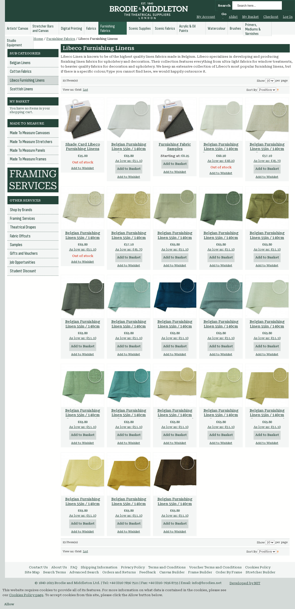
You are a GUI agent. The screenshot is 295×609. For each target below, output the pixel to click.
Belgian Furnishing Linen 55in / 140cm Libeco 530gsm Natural (267, 151)
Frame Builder (200, 572)
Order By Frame (229, 572)
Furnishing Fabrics (60, 39)
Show (261, 80)
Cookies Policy (257, 567)
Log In (288, 17)
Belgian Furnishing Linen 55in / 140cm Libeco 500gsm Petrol (175, 326)
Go (224, 14)
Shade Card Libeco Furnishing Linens (82, 146)
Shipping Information (99, 567)
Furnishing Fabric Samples (175, 146)
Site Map (32, 572)
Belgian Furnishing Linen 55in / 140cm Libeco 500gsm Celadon (221, 417)
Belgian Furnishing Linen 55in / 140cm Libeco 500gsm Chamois (128, 506)
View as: (68, 89)
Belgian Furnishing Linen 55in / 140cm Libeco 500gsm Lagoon (128, 417)
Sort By (251, 90)
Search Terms (54, 572)
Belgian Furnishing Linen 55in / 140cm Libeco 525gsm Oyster (221, 149)
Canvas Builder (172, 572)
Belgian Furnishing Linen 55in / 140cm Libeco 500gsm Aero (128, 326)
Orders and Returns (119, 572)
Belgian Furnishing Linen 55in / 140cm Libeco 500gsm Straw (82, 503)
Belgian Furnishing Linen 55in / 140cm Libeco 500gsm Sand (174, 415)
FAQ (73, 567)
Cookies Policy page (26, 595)
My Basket (250, 17)
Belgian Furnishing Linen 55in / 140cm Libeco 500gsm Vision (267, 237)
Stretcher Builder (260, 572)
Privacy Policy (133, 567)
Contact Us (38, 567)
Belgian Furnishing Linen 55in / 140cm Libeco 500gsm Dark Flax (267, 417)
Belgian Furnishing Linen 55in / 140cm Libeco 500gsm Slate (221, 326)
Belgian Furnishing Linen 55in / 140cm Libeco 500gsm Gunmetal (221, 240)
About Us (59, 567)
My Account (206, 17)
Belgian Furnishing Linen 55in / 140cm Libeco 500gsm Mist (82, 415)
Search (224, 5)
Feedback (147, 572)
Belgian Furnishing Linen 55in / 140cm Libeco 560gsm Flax (129, 237)
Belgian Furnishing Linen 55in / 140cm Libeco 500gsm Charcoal (82, 329)
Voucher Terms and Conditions (215, 567)
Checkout (270, 17)
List (85, 89)
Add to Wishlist (82, 168)
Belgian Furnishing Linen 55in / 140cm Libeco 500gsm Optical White (128, 151)
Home (38, 39)
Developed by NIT (245, 583)
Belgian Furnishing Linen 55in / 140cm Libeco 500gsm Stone (174, 237)
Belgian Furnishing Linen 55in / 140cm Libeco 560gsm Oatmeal (82, 240)
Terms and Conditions (167, 567)
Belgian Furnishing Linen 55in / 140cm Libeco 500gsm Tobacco (174, 506)
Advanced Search (84, 572)
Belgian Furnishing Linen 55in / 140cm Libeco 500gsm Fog (267, 326)
